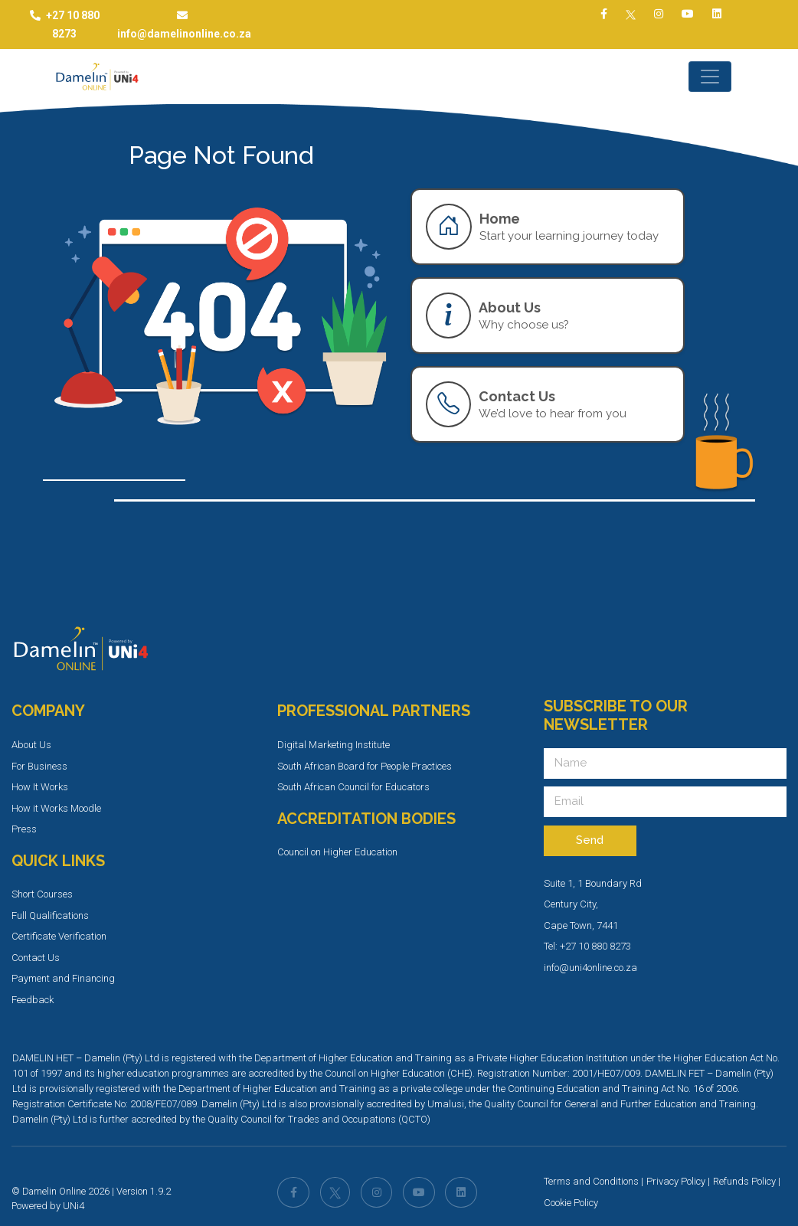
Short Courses (42, 894)
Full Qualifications (50, 915)
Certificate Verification (58, 936)
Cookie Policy (571, 1202)
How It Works (39, 787)
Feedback (32, 999)
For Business (39, 766)
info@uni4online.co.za (590, 967)
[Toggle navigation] (709, 76)
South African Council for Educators (353, 787)
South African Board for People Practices (364, 766)
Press (24, 829)
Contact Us (35, 957)
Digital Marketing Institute (333, 744)
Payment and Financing (63, 978)
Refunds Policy (744, 1181)
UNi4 (73, 1205)
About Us (31, 744)
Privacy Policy (675, 1181)
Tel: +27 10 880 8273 (587, 946)
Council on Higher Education (337, 852)
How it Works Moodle (56, 808)
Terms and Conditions (591, 1181)
